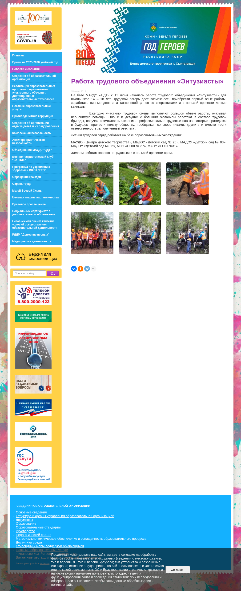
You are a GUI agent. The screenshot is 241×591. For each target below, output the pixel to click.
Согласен (177, 569)
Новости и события (26, 69)
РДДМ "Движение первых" (30, 234)
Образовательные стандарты (38, 527)
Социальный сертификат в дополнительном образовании (33, 212)
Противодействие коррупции (32, 116)
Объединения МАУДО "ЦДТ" (32, 150)
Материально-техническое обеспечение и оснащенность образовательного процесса (81, 538)
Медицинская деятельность (32, 241)
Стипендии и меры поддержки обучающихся (50, 546)
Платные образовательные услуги (31, 107)
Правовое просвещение (29, 204)
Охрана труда (21, 183)
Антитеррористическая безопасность (28, 141)
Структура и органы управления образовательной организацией (65, 516)
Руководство (25, 531)
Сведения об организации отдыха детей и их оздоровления (35, 124)
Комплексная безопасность (31, 133)
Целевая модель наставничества (35, 197)
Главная (18, 55)
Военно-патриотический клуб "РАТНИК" (32, 158)
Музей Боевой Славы (27, 190)
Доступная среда (29, 542)
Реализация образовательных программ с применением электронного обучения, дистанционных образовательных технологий (33, 92)
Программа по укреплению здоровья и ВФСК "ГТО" (31, 168)
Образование (26, 523)
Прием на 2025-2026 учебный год (35, 62)
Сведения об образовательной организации (34, 77)
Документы (24, 520)
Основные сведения (31, 512)
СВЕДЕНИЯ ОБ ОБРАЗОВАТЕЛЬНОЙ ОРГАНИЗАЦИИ (53, 506)
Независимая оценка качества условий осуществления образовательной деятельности (34, 224)
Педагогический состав (33, 535)
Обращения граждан (26, 177)
